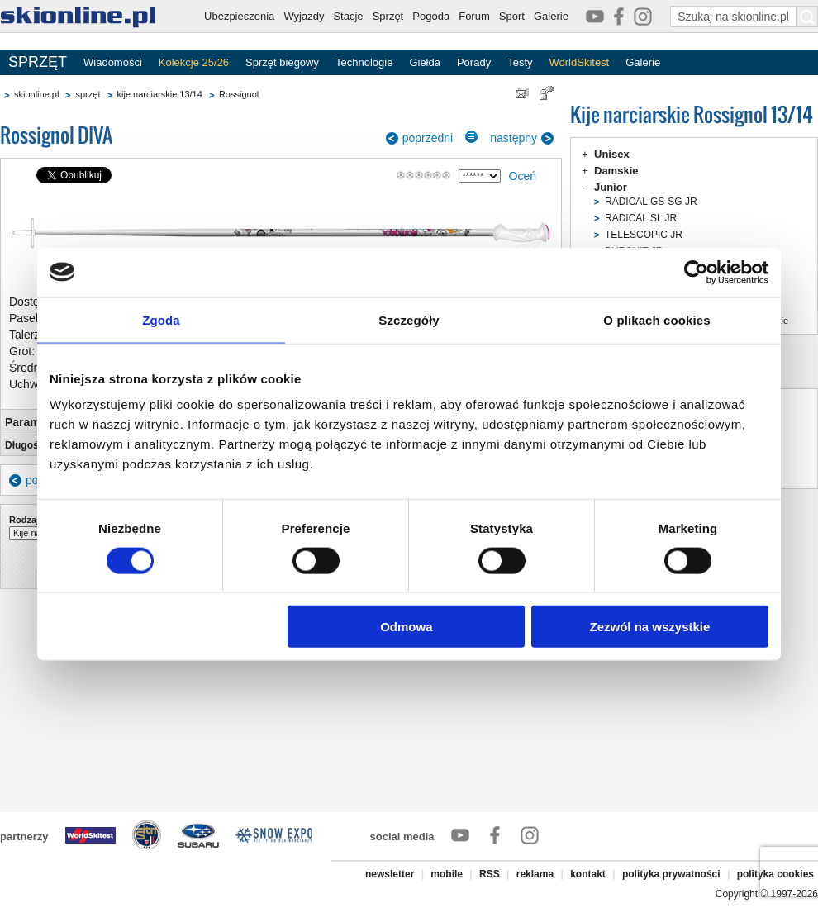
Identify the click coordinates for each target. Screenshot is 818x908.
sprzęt (87, 94)
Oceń (522, 176)
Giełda (424, 62)
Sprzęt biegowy (282, 62)
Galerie (551, 16)
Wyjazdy (303, 16)
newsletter (389, 874)
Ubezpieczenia (239, 16)
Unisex (612, 154)
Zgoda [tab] (161, 319)
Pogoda (430, 16)
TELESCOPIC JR (643, 234)
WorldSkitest (579, 62)
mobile (446, 874)
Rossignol (239, 94)
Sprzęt (388, 16)
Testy (519, 62)
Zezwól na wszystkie (650, 627)
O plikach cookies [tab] (656, 319)
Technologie (363, 62)
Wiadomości (112, 62)
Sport (512, 16)
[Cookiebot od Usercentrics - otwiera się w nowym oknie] (696, 271)
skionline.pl (36, 94)
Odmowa (406, 627)
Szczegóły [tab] (408, 319)
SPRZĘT (37, 62)
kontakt (588, 874)
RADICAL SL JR (641, 218)
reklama (535, 874)
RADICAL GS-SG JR (651, 201)
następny (513, 138)
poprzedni (428, 138)
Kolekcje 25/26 (194, 62)
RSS (489, 874)
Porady (474, 62)
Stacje (348, 16)
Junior (610, 187)
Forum (474, 16)
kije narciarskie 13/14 (159, 94)
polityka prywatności (671, 874)
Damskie (616, 170)
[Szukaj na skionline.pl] (807, 16)
